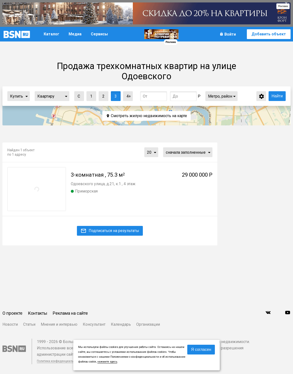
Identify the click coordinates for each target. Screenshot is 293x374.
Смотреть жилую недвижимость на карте (149, 115)
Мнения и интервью (59, 324)
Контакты (37, 313)
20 (149, 152)
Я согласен (201, 349)
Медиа (75, 34)
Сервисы (99, 34)
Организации (148, 324)
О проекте (12, 313)
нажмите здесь (107, 361)
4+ (127, 95)
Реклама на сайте (70, 313)
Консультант (94, 324)
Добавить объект (268, 34)
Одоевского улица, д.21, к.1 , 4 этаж (103, 184)
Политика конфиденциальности (59, 361)
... (27, 96)
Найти (277, 96)
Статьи (29, 324)
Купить (16, 96)
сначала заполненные (186, 152)
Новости (10, 324)
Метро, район (220, 96)
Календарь (121, 324)
